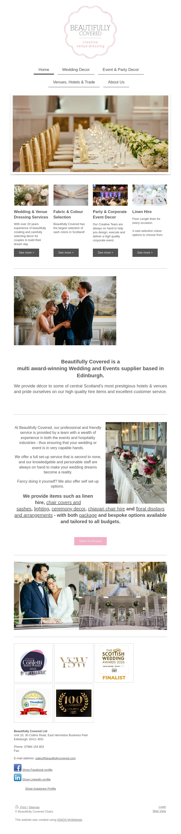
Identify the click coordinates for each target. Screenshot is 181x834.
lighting (41, 508)
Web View (159, 811)
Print (21, 807)
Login (162, 807)
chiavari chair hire (106, 508)
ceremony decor (68, 508)
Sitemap (34, 807)
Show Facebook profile (37, 770)
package (88, 515)
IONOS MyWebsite (69, 820)
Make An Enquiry (90, 541)
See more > (26, 252)
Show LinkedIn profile (36, 779)
